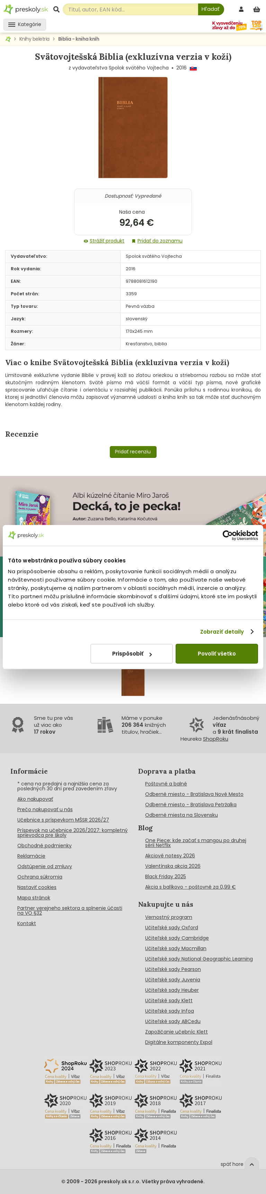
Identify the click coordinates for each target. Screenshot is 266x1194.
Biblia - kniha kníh (78, 38)
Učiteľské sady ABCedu (173, 1021)
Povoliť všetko (217, 653)
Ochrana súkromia (39, 876)
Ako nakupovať (35, 799)
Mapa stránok (33, 897)
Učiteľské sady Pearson (173, 969)
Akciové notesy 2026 (170, 855)
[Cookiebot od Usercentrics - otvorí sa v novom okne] (227, 535)
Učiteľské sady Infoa (169, 1010)
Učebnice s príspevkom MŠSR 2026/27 (63, 819)
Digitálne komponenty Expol (178, 1042)
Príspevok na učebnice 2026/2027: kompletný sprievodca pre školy (72, 833)
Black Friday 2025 (165, 876)
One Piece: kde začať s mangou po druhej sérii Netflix (195, 843)
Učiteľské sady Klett (169, 1000)
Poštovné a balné (166, 783)
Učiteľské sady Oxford (171, 927)
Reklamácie (31, 856)
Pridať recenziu (133, 451)
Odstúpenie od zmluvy (44, 866)
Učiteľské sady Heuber (172, 990)
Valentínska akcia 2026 (173, 866)
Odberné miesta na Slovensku (181, 815)
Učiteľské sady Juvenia (172, 979)
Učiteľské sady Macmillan (175, 948)
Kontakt (26, 923)
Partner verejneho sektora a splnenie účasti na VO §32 (69, 910)
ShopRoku (215, 738)
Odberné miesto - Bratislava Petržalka (191, 804)
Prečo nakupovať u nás (45, 809)
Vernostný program (168, 917)
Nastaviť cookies (36, 887)
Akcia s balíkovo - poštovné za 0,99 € (190, 886)
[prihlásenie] (242, 9)
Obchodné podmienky (44, 845)
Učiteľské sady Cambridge (177, 937)
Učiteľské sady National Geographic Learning (199, 958)
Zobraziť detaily (222, 631)
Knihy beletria (34, 38)
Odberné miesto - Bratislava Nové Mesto (194, 794)
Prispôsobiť (132, 653)
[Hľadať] (211, 9)
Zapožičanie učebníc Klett (176, 1031)
